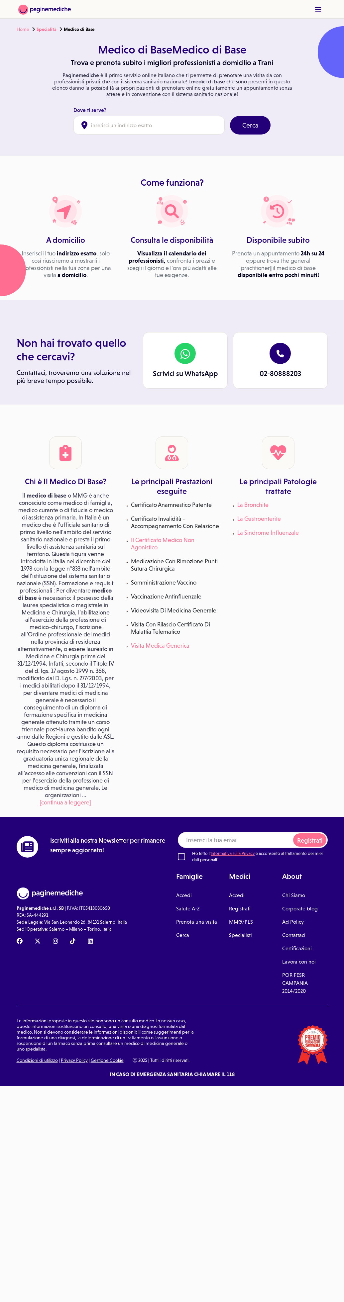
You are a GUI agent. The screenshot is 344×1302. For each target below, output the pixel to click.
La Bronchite (253, 505)
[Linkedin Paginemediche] (90, 941)
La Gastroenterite (259, 518)
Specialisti (240, 935)
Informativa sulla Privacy (233, 853)
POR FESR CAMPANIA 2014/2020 (295, 983)
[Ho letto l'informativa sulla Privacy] (181, 856)
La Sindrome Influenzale (268, 532)
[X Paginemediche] (38, 941)
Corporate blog (300, 908)
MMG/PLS (241, 922)
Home (23, 29)
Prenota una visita (196, 922)
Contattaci (293, 935)
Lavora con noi (299, 962)
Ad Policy (293, 922)
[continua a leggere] (65, 802)
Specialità (47, 29)
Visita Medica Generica (160, 645)
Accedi (184, 895)
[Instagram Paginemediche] (55, 941)
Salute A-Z (188, 908)
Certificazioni (297, 948)
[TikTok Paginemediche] (72, 941)
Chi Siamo (293, 895)
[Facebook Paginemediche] (20, 941)
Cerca (250, 125)
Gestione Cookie (107, 1060)
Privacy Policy (74, 1060)
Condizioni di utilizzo (37, 1060)
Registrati (309, 840)
